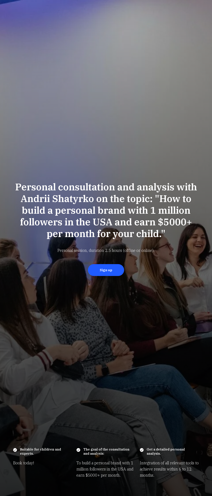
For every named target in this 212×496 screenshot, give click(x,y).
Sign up (106, 270)
